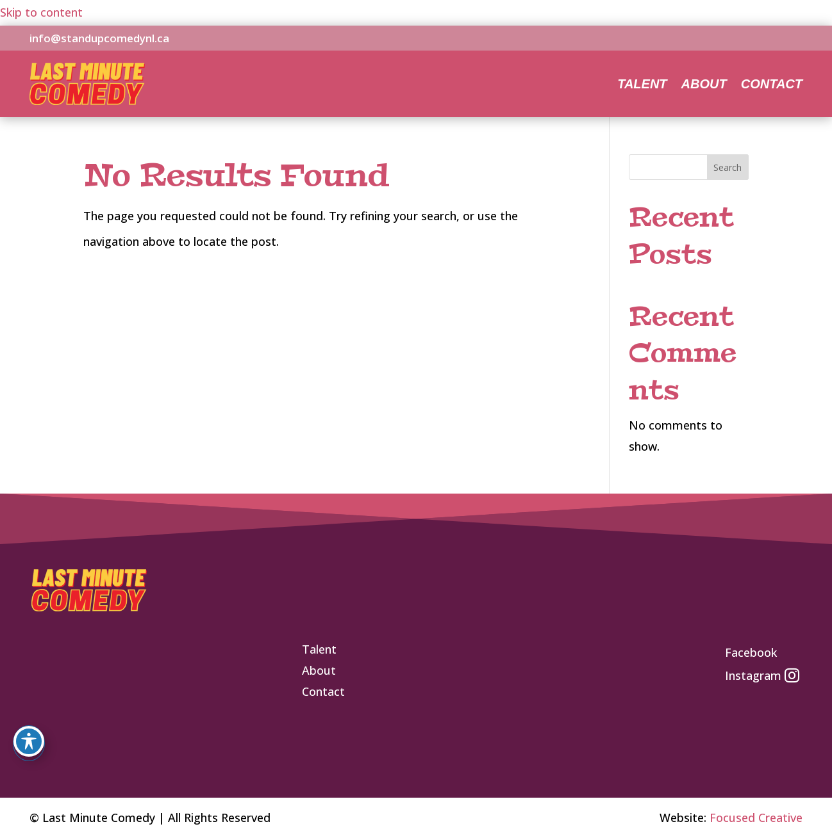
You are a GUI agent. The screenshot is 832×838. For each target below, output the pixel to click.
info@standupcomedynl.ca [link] (99, 38)
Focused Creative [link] (756, 817)
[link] (87, 100)
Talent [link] (642, 85)
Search (727, 167)
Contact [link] (772, 85)
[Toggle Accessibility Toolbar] (28, 741)
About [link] (704, 85)
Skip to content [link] (41, 12)
